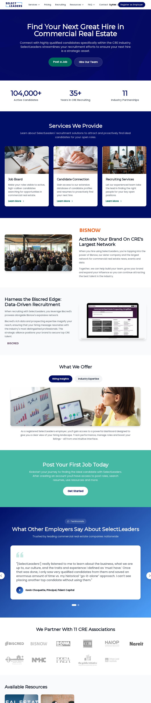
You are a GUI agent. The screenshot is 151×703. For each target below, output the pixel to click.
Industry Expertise (88, 378)
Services (34, 4)
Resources (77, 4)
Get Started (75, 491)
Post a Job (60, 62)
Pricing (47, 4)
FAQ (91, 4)
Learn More (16, 201)
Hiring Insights (60, 378)
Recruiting (60, 4)
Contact (103, 4)
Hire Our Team (88, 62)
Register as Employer (132, 4)
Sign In (112, 4)
